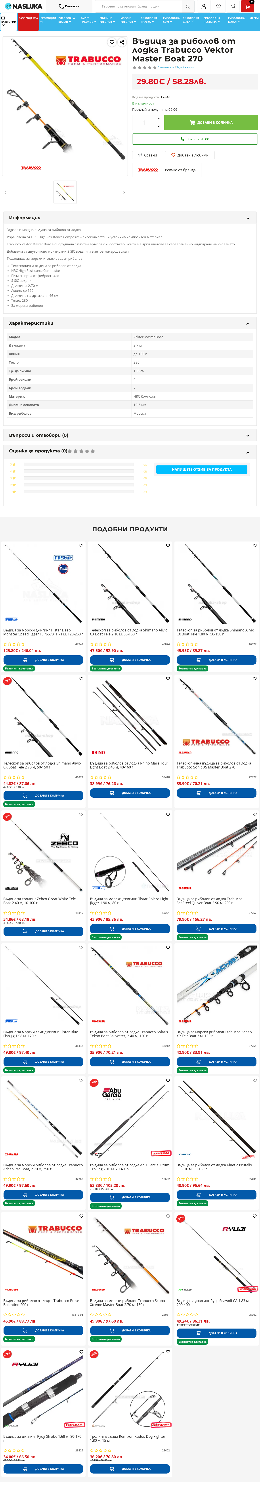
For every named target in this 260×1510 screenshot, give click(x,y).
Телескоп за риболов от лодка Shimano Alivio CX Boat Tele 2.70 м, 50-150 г (42, 765)
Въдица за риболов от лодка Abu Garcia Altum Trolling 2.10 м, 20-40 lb (129, 1167)
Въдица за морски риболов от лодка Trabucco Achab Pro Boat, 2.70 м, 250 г (43, 1167)
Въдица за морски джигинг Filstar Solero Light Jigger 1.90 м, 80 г (129, 901)
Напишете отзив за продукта (202, 469)
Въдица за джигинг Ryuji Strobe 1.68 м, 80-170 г (42, 1438)
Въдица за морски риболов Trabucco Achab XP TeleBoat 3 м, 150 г (214, 1034)
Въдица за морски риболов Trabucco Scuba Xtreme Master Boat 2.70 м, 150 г (127, 1303)
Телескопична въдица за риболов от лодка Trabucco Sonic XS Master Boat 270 (214, 765)
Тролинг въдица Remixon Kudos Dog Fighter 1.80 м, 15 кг (127, 1438)
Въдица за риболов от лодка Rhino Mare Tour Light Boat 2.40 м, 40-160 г (129, 765)
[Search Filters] (145, 6)
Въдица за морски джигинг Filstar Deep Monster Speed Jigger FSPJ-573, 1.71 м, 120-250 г (43, 632)
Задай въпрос (185, 67)
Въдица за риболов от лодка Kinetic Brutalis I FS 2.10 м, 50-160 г (215, 1167)
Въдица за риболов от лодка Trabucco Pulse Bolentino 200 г (41, 1303)
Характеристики (129, 323)
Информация (129, 217)
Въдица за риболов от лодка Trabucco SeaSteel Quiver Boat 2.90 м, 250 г (210, 901)
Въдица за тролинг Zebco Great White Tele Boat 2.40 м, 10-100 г (39, 901)
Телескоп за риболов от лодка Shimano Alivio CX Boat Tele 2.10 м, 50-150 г (129, 632)
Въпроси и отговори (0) (129, 435)
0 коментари (166, 67)
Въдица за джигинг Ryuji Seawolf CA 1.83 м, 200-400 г (213, 1303)
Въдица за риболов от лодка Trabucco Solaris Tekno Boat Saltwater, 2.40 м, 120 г (129, 1034)
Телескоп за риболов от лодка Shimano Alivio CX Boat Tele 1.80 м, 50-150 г (215, 632)
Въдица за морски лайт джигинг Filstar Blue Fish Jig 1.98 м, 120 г (40, 1034)
